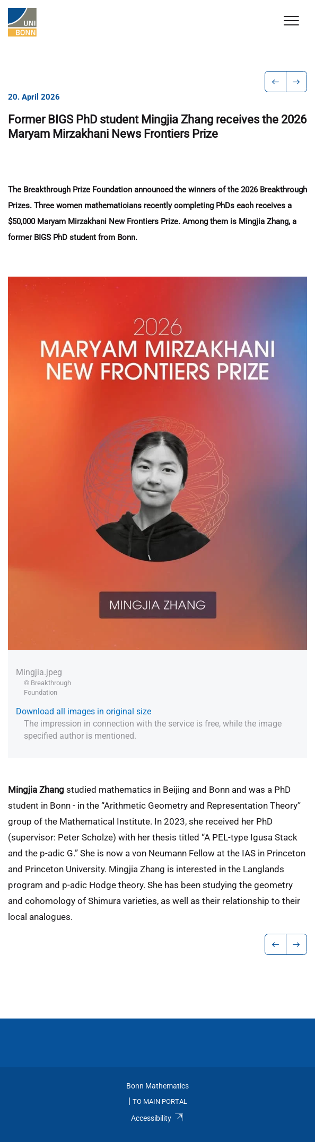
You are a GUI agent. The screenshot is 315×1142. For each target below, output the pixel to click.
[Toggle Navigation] (291, 21)
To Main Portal (160, 1101)
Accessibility (157, 1118)
